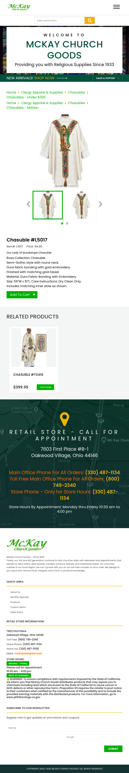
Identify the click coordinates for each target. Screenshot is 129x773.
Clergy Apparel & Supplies (42, 92)
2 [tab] (67, 223)
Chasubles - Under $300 (26, 97)
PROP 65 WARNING (19, 675)
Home (11, 92)
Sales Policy (16, 612)
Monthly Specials (19, 597)
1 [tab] (62, 223)
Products (15, 602)
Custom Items (18, 607)
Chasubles (76, 92)
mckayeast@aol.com (28, 653)
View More (45, 387)
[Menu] (116, 7)
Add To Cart (20, 294)
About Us (15, 592)
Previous (28, 204)
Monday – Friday (18, 663)
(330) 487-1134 (102, 472)
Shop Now (50, 78)
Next (100, 204)
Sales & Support (105, 78)
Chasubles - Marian (22, 107)
